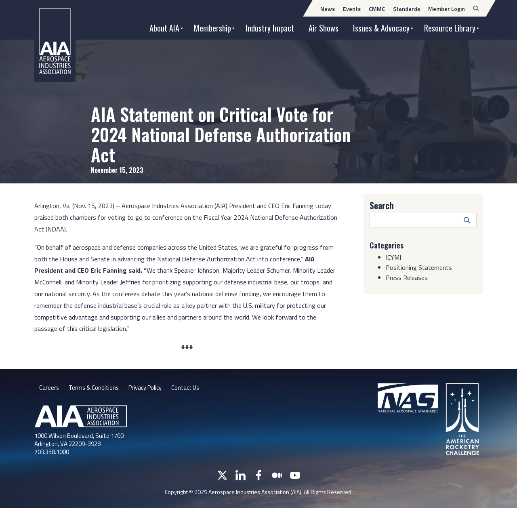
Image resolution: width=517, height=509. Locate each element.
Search (382, 205)
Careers (49, 388)
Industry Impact (270, 28)
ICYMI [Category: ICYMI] (393, 257)
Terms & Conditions (96, 388)
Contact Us (195, 388)
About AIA (164, 28)
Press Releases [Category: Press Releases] (407, 277)
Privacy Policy (151, 388)
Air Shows (323, 28)
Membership (212, 28)
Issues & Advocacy (381, 28)
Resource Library (449, 28)
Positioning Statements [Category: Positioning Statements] (419, 267)
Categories (388, 245)
